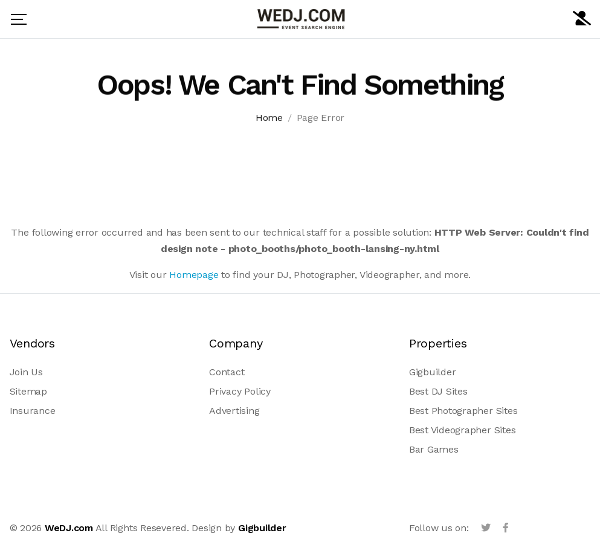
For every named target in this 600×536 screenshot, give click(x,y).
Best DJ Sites (438, 391)
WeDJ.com (69, 528)
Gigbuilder (432, 372)
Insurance (33, 410)
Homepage (193, 274)
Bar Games (434, 449)
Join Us (26, 372)
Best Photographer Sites (463, 410)
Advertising (234, 410)
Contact (226, 372)
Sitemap (28, 391)
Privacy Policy (240, 391)
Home (269, 118)
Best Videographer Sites (462, 430)
